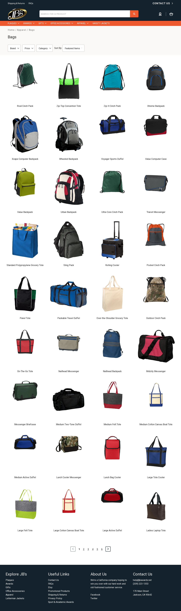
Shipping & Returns (16, 3)
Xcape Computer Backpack (25, 159)
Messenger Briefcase (25, 424)
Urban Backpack (69, 212)
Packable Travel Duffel (68, 318)
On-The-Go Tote (25, 371)
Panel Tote (25, 318)
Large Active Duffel (112, 530)
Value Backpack (25, 212)
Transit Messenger (156, 212)
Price (29, 48)
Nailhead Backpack (112, 371)
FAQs (31, 3)
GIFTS (42, 23)
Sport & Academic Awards (61, 602)
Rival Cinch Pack (25, 106)
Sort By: (58, 48)
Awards (9, 583)
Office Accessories (15, 591)
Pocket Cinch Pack (156, 265)
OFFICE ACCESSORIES (61, 23)
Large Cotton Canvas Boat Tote (68, 530)
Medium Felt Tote (112, 424)
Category (45, 48)
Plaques (10, 580)
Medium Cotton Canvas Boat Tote (155, 424)
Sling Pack (68, 265)
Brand (14, 48)
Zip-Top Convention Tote (69, 106)
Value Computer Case (156, 159)
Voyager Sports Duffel (112, 159)
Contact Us (53, 580)
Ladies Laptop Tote (156, 530)
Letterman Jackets (15, 598)
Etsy (50, 587)
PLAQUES (13, 23)
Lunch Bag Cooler (112, 477)
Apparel (9, 594)
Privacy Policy (55, 598)
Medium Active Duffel (25, 477)
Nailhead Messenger (68, 371)
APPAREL (83, 23)
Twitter (93, 598)
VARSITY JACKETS (101, 23)
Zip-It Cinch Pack (112, 106)
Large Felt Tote (25, 530)
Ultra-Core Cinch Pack (112, 212)
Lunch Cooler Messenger (68, 477)
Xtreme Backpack (156, 106)
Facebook (95, 594)
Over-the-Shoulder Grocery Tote (112, 318)
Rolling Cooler (112, 265)
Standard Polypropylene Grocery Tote (25, 265)
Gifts (8, 587)
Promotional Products (59, 591)
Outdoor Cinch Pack (156, 318)
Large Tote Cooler (156, 477)
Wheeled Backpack (68, 159)
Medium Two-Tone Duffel (68, 424)
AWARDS (29, 23)
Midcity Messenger (156, 371)
